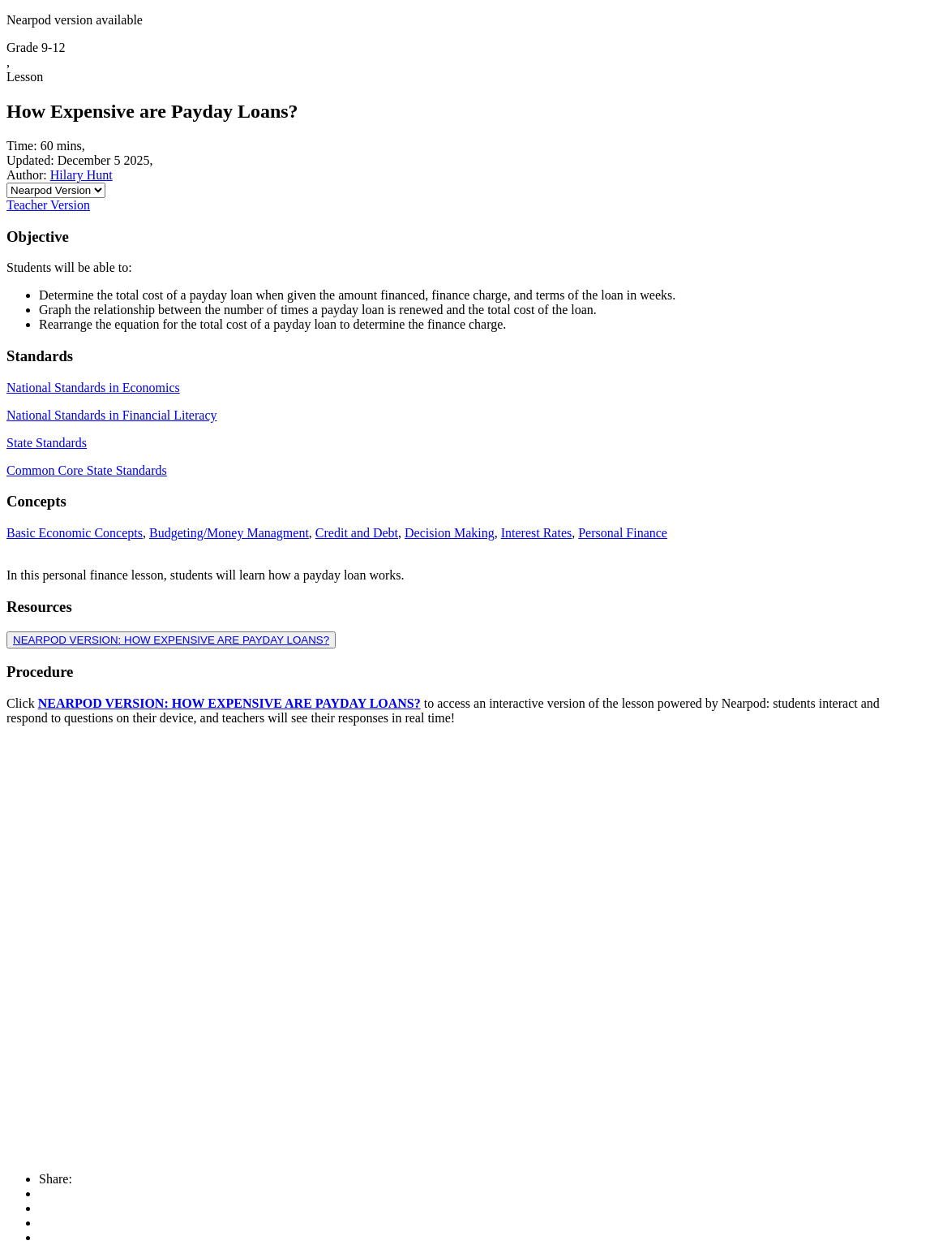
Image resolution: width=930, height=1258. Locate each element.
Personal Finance (622, 533)
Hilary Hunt (81, 175)
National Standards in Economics (93, 387)
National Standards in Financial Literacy (111, 415)
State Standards (46, 443)
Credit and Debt (356, 533)
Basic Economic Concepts (74, 533)
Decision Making (450, 533)
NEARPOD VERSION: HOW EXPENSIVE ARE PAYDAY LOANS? (171, 640)
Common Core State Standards (86, 470)
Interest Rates (536, 533)
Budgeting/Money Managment (229, 533)
